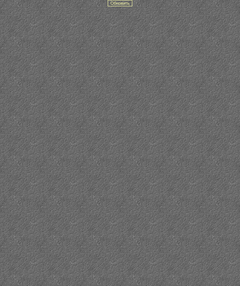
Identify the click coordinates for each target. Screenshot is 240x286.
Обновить (120, 3)
